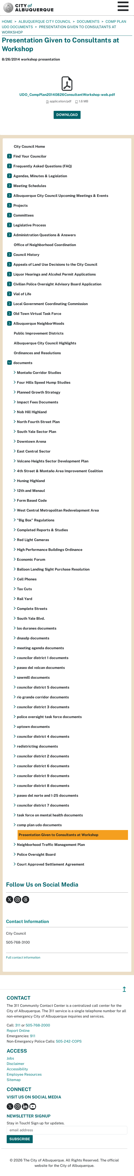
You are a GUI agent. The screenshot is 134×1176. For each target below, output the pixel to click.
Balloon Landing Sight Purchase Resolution (53, 569)
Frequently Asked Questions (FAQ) (42, 166)
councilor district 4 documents (43, 736)
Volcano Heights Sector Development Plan (52, 461)
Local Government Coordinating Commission (50, 304)
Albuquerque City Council (44, 21)
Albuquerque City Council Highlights (45, 343)
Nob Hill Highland (32, 412)
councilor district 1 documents (42, 658)
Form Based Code (32, 500)
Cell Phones (27, 579)
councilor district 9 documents (43, 776)
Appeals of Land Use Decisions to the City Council (55, 264)
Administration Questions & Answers (44, 235)
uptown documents (33, 727)
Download (67, 115)
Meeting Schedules (29, 186)
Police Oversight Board (36, 854)
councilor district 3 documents (43, 707)
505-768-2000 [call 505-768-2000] (38, 1025)
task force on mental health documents (50, 815)
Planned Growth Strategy (38, 392)
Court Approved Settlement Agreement (50, 864)
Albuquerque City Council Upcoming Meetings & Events (60, 196)
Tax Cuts (24, 589)
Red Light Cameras (33, 540)
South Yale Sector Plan (36, 432)
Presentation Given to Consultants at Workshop (58, 835)
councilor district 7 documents (43, 805)
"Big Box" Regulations (35, 520)
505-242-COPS (69, 1041)
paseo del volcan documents (41, 668)
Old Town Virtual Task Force (37, 314)
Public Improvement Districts (38, 333)
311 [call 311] (17, 1025)
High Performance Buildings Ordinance (49, 550)
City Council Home (29, 146)
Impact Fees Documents (37, 402)
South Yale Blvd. (31, 618)
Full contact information (23, 957)
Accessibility (17, 1069)
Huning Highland (31, 481)
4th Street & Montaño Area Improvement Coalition (60, 471)
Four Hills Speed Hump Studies (43, 382)
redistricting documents (37, 746)
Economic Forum (31, 559)
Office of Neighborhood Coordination (45, 245)
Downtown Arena (31, 441)
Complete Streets (32, 609)
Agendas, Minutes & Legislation (40, 176)
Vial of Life (22, 294)
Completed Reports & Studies (42, 530)
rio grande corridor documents (43, 697)
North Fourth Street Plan (38, 422)
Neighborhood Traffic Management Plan (51, 845)
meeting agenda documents (40, 648)
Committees (23, 215)
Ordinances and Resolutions (37, 353)
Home (7, 21)
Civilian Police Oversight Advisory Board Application (57, 284)
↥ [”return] (124, 989)
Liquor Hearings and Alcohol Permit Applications (54, 274)
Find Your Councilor (30, 156)
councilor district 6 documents (43, 766)
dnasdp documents (33, 638)
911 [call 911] (32, 1036)
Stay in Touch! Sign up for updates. (36, 1123)
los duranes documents (36, 628)
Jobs (10, 1058)
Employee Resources (24, 1074)
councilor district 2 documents (43, 756)
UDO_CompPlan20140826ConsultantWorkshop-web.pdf (67, 95)
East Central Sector (34, 451)
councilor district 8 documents (43, 786)
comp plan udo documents (39, 825)
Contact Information (27, 921)
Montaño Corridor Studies (39, 373)
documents (88, 21)
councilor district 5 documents (43, 687)
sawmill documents (33, 677)
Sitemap (14, 1080)
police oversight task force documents (49, 717)
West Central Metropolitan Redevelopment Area (58, 510)
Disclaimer (15, 1064)
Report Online (18, 1030)
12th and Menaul (31, 491)
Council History (26, 255)
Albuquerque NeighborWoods (38, 323)
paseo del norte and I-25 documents (47, 795)
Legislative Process (29, 225)
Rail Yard (24, 599)
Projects (20, 205)
